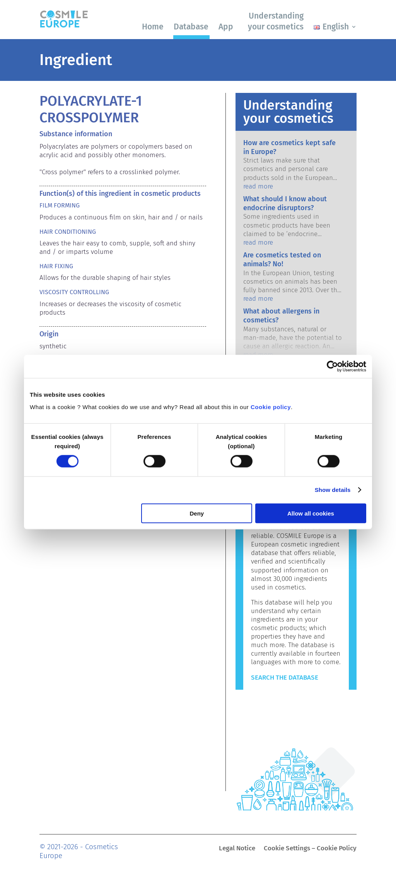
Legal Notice (237, 849)
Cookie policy (271, 406)
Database (191, 27)
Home (153, 27)
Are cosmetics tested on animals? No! (282, 259)
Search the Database (284, 677)
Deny (197, 513)
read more (258, 186)
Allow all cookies (310, 513)
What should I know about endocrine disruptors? (285, 203)
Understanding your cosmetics (276, 21)
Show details (333, 490)
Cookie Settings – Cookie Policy (310, 849)
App (225, 27)
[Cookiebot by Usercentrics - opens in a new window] (332, 366)
